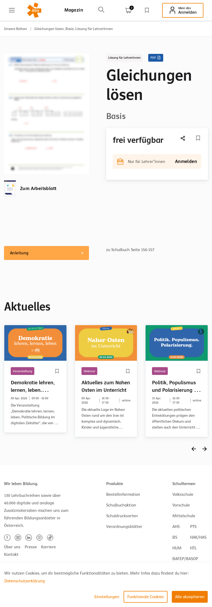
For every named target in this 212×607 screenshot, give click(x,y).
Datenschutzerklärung (24, 581)
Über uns (12, 547)
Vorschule (181, 505)
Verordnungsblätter (124, 526)
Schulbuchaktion (121, 505)
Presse (31, 547)
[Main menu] (12, 10)
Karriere (48, 547)
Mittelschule (183, 515)
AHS (176, 526)
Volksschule (182, 494)
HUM (176, 548)
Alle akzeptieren (189, 596)
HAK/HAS (198, 537)
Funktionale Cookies (145, 596)
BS (174, 537)
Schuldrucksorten (122, 515)
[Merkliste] (198, 138)
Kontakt (11, 554)
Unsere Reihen (15, 29)
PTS (193, 526)
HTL (193, 548)
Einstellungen (106, 596)
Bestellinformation (123, 494)
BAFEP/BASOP (185, 558)
